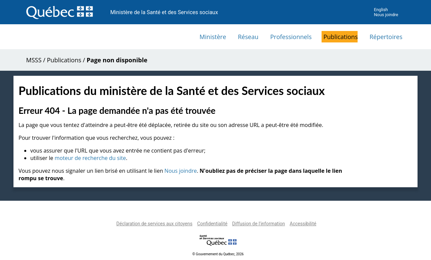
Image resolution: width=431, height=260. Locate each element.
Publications (340, 37)
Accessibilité (303, 223)
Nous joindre (386, 14)
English (381, 9)
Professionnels (290, 37)
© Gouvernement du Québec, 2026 (217, 254)
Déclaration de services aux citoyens (155, 223)
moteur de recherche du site (90, 158)
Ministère (213, 37)
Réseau (248, 37)
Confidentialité (212, 223)
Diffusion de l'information (258, 223)
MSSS (34, 60)
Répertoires (385, 37)
